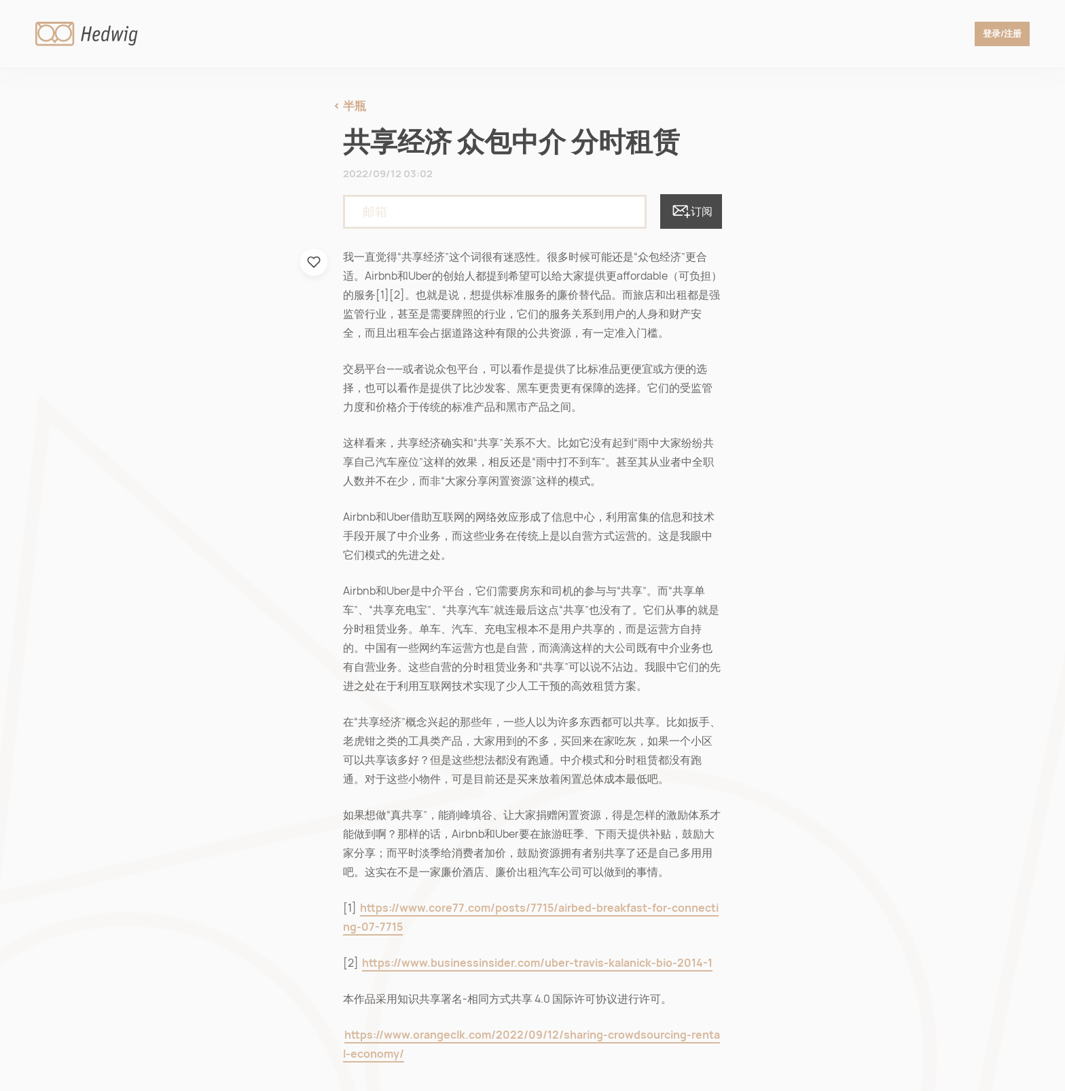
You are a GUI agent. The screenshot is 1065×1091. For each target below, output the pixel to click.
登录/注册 (998, 34)
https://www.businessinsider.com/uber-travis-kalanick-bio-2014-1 (537, 963)
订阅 (691, 211)
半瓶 (354, 105)
